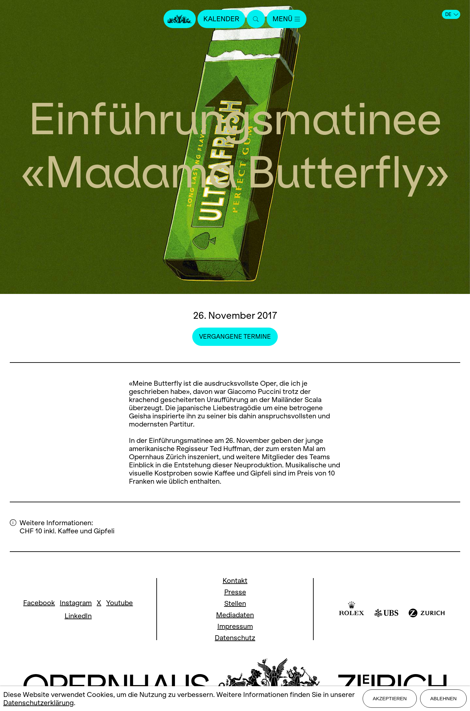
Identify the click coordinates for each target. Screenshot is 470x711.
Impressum (235, 626)
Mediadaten (235, 615)
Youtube (119, 602)
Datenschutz (235, 637)
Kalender (221, 19)
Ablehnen (443, 698)
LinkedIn (78, 616)
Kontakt (235, 580)
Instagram (76, 602)
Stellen (235, 603)
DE (451, 14)
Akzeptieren (390, 698)
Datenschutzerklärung (38, 702)
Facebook (39, 602)
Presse (235, 592)
